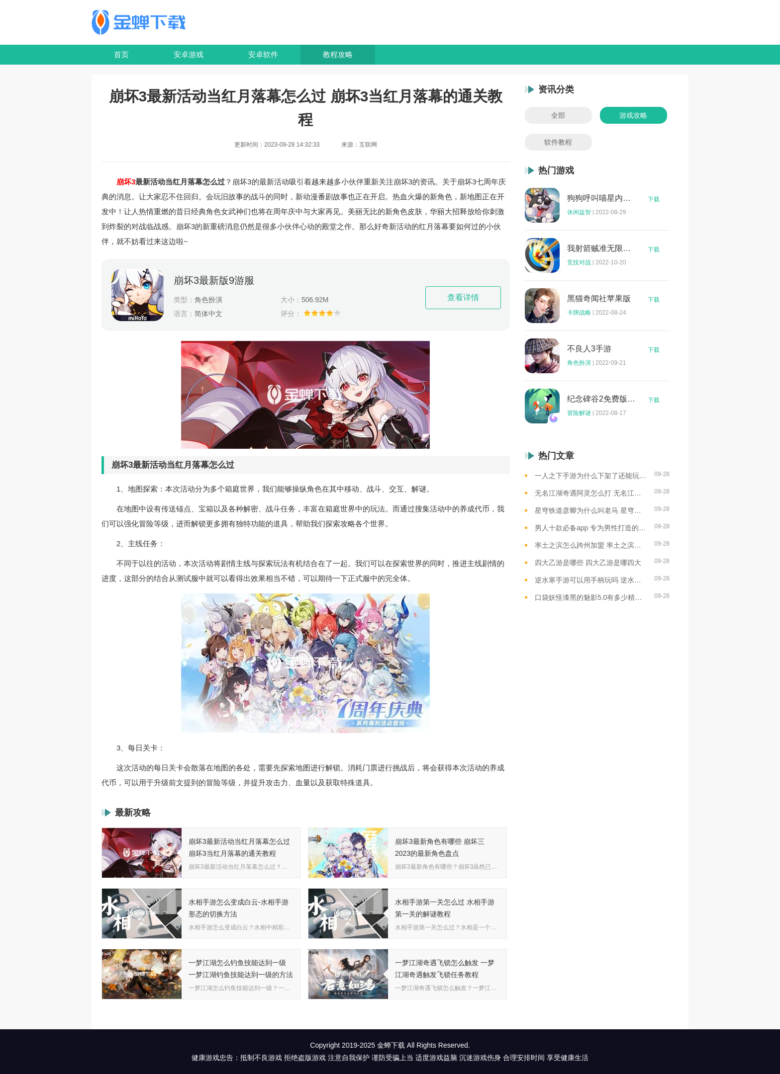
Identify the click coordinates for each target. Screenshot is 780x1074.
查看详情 (463, 297)
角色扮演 (579, 362)
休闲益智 (579, 212)
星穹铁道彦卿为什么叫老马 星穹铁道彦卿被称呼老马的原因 (591, 510)
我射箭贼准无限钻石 (601, 248)
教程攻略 (338, 54)
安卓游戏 (188, 54)
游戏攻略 (633, 115)
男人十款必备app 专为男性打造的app (591, 528)
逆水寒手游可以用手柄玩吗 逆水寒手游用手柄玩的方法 (591, 580)
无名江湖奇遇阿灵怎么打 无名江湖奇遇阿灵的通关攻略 (591, 493)
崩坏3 (125, 181)
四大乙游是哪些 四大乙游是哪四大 (588, 563)
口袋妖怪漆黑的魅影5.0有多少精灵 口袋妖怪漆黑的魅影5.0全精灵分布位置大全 (591, 597)
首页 (121, 54)
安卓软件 (263, 54)
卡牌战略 (579, 312)
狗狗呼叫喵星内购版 (601, 198)
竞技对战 (579, 262)
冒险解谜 (579, 413)
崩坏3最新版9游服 (214, 280)
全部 (558, 115)
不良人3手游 (589, 349)
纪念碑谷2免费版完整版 (601, 399)
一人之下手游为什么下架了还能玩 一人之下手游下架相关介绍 (591, 476)
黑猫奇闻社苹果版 (599, 299)
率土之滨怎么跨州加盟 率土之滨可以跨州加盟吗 (591, 545)
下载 (654, 199)
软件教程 (558, 142)
